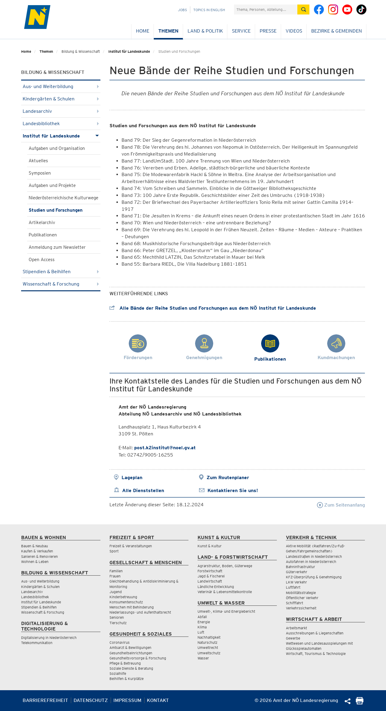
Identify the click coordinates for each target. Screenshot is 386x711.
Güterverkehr (296, 572)
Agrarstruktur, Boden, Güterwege (225, 566)
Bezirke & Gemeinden (336, 31)
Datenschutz (91, 700)
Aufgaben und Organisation (57, 148)
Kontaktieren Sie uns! (232, 490)
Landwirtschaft (210, 581)
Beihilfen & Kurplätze (126, 678)
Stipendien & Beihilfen (61, 271)
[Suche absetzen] (303, 9)
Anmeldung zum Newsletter (57, 247)
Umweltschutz (209, 653)
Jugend (115, 591)
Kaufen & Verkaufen (37, 551)
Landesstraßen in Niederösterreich (314, 556)
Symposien (40, 173)
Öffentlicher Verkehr (302, 598)
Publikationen (43, 235)
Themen (168, 31)
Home (142, 31)
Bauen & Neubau (34, 546)
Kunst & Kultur (210, 546)
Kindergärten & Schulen (61, 99)
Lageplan (132, 477)
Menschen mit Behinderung (131, 607)
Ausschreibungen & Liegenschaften (314, 633)
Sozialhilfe (117, 673)
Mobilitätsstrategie (301, 592)
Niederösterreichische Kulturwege (63, 198)
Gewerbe (293, 638)
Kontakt (158, 700)
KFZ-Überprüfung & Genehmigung (314, 577)
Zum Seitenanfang (341, 505)
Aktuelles (38, 160)
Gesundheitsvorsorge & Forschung (137, 658)
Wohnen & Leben (35, 561)
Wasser (203, 658)
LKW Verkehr (296, 582)
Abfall (202, 617)
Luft (201, 632)
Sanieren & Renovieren (39, 556)
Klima (202, 627)
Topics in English (209, 10)
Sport (114, 551)
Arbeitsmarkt (296, 628)
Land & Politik (205, 31)
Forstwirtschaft (210, 571)
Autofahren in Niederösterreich (311, 561)
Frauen (115, 576)
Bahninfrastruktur (300, 566)
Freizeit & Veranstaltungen (130, 546)
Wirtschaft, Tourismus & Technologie (316, 653)
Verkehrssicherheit (301, 608)
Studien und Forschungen (56, 210)
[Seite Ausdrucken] (359, 703)
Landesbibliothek (61, 123)
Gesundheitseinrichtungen (130, 653)
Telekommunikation (36, 642)
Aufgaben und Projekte (52, 185)
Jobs (182, 10)
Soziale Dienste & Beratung (131, 668)
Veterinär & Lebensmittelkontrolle (225, 591)
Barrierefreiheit (45, 700)
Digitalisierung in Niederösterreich (49, 637)
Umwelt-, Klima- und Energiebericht (226, 611)
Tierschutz (118, 623)
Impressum (127, 700)
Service (241, 31)
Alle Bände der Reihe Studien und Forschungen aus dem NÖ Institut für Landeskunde (212, 308)
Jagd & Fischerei (211, 576)
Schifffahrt (294, 603)
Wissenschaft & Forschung (61, 284)
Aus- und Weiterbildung (61, 86)
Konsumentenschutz (126, 602)
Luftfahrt (293, 587)
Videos (294, 31)
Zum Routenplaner (228, 477)
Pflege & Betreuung (125, 663)
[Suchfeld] (265, 9)
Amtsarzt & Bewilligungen (130, 647)
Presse (268, 31)
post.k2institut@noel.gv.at (165, 447)
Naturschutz (207, 642)
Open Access (42, 259)
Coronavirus (119, 642)
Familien (116, 571)
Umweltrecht (208, 647)
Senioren (116, 617)
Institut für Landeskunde (129, 51)
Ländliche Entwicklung (216, 586)
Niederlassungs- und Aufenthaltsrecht (140, 612)
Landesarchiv (61, 111)
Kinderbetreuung (123, 597)
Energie (204, 622)
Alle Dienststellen (143, 490)
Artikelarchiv (42, 222)
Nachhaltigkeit (209, 637)
